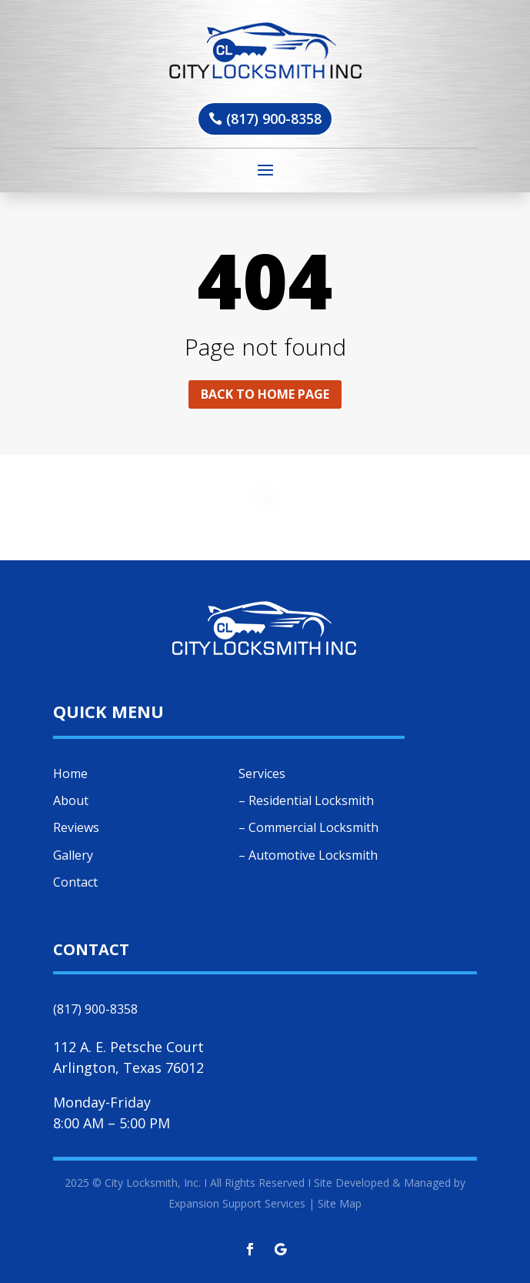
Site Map (340, 1203)
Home (70, 773)
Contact (75, 882)
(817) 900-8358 (274, 118)
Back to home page (265, 394)
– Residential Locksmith (306, 800)
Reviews (76, 827)
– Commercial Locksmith (308, 827)
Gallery (73, 855)
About (70, 800)
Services (261, 773)
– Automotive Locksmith (308, 855)
